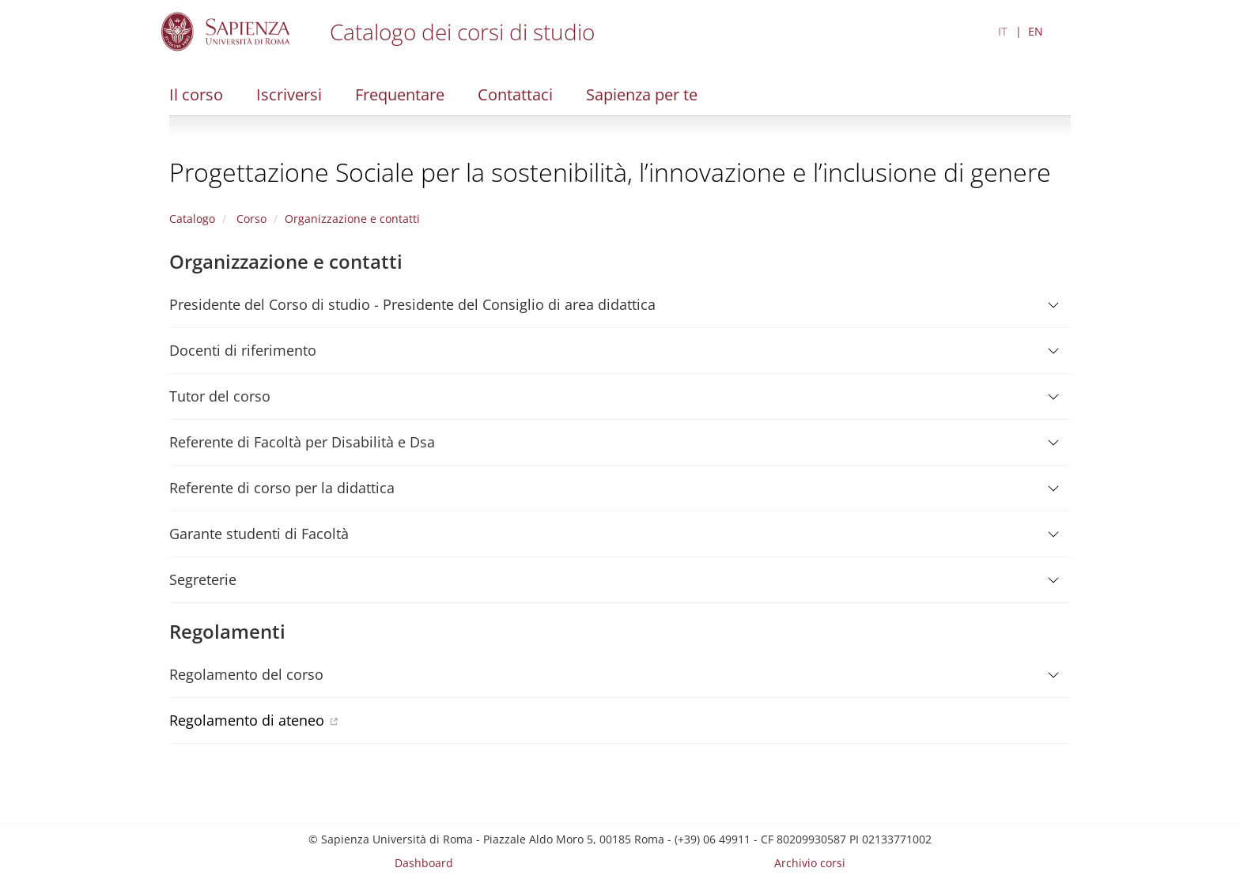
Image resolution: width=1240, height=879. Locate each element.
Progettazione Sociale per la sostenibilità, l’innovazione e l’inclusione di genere (610, 172)
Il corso (196, 94)
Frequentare (399, 94)
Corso (250, 218)
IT (1003, 31)
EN (1035, 31)
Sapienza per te (642, 94)
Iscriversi (289, 94)
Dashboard (424, 862)
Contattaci (515, 94)
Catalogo (192, 218)
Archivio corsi (809, 862)
